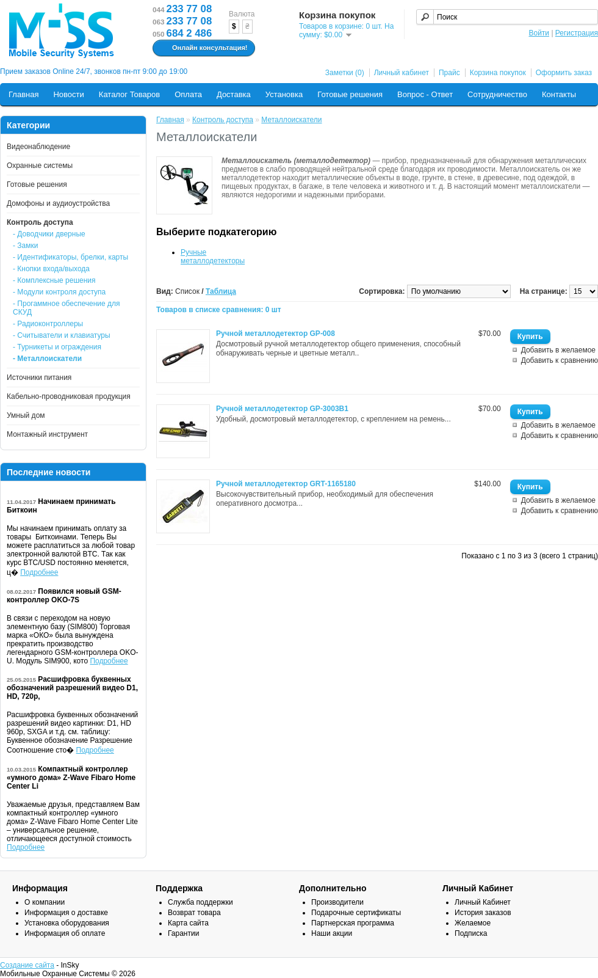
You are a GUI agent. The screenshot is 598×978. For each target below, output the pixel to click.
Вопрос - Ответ (425, 94)
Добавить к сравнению (559, 360)
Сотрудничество (497, 94)
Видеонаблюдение (38, 146)
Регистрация (576, 33)
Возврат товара (194, 912)
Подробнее (39, 572)
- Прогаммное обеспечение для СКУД (66, 307)
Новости (68, 94)
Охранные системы (40, 165)
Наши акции (331, 933)
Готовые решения (350, 94)
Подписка (471, 933)
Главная (23, 94)
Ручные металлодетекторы (213, 256)
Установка (284, 94)
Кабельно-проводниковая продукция (69, 396)
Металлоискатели (291, 119)
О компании (44, 902)
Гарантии (183, 933)
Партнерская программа (352, 923)
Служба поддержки (200, 902)
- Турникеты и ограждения (57, 347)
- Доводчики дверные (49, 234)
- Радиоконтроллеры (48, 323)
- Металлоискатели (47, 358)
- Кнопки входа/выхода (51, 269)
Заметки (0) (344, 72)
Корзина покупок (498, 72)
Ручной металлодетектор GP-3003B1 (282, 408)
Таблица (221, 291)
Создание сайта (27, 965)
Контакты (559, 94)
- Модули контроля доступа (59, 292)
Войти (538, 33)
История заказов (483, 912)
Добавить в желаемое (558, 350)
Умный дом (26, 415)
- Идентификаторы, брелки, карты (70, 257)
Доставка (234, 94)
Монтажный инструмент (47, 434)
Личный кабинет (401, 72)
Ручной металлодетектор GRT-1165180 (286, 484)
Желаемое (473, 923)
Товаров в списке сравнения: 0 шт (218, 309)
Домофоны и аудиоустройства (58, 203)
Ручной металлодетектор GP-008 (275, 333)
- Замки (25, 245)
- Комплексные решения (54, 280)
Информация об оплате (64, 933)
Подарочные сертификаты (356, 912)
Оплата (188, 94)
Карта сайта (188, 923)
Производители (337, 902)
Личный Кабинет (483, 902)
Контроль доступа (40, 222)
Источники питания (39, 377)
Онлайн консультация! (202, 48)
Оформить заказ (564, 72)
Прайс (449, 72)
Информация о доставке (66, 912)
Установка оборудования (66, 923)
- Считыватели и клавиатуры (61, 335)
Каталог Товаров (129, 94)
